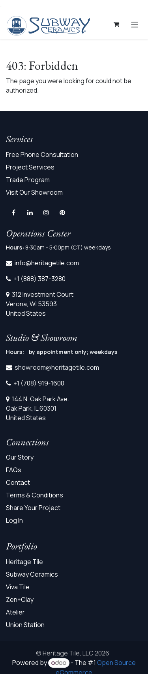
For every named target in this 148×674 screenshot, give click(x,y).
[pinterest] (62, 212)
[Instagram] (46, 212)
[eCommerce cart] (116, 24)
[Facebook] (13, 212)
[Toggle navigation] (134, 24)
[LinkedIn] (30, 212)
